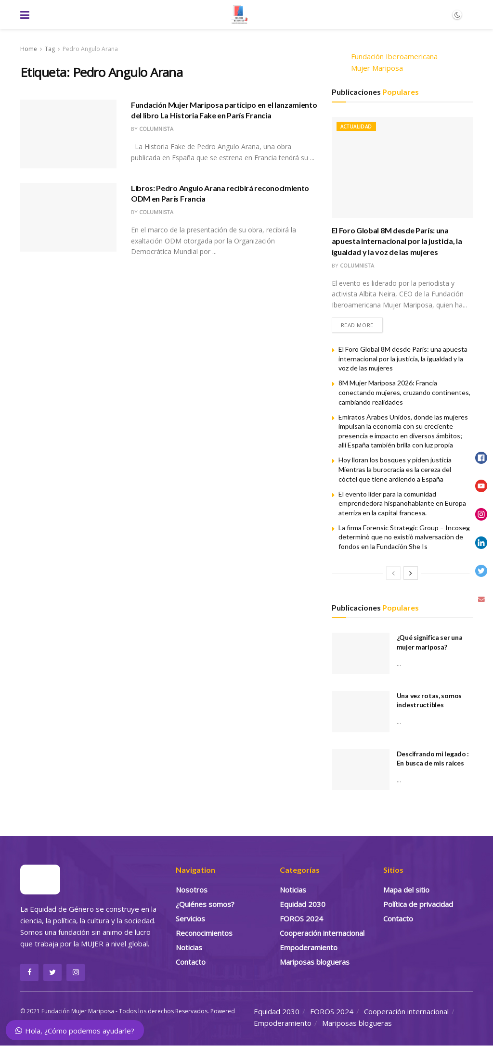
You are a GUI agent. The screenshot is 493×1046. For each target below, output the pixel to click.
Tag (50, 49)
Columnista (156, 128)
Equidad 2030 (302, 904)
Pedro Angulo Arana (90, 49)
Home (28, 49)
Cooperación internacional (322, 933)
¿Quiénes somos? (205, 904)
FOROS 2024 (301, 918)
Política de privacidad (418, 904)
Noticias (189, 947)
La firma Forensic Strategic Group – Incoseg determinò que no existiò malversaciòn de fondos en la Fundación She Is (404, 536)
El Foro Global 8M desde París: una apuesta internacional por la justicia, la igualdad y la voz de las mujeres (397, 241)
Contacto (191, 962)
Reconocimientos (204, 933)
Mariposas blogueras (315, 962)
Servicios (190, 918)
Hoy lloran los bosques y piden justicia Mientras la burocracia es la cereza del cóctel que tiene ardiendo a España (395, 469)
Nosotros (192, 889)
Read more (357, 325)
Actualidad (356, 126)
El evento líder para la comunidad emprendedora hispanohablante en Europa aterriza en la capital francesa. (402, 503)
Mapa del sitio (406, 889)
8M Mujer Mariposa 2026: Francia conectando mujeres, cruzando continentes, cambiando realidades (404, 392)
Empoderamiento (308, 947)
